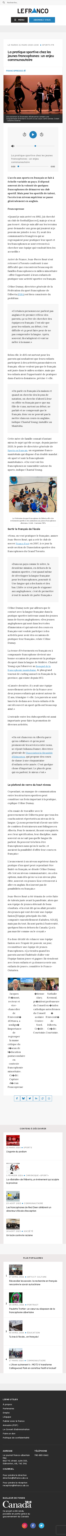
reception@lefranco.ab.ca (16, 1485)
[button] (19, 20)
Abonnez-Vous (42, 20)
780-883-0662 (41, 1455)
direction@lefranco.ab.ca (15, 1478)
